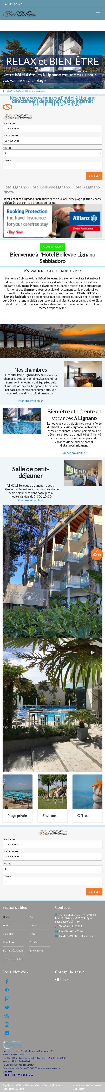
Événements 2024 (13, 958)
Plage (32, 917)
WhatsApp (53, 247)
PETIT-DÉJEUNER (13, 950)
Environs (49, 816)
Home (6, 917)
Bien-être (8, 933)
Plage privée (17, 816)
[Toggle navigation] (98, 14)
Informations (36, 950)
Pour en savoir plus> (31, 400)
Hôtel (6, 925)
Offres (82, 816)
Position (33, 942)
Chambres (8, 942)
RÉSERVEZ (94, 175)
